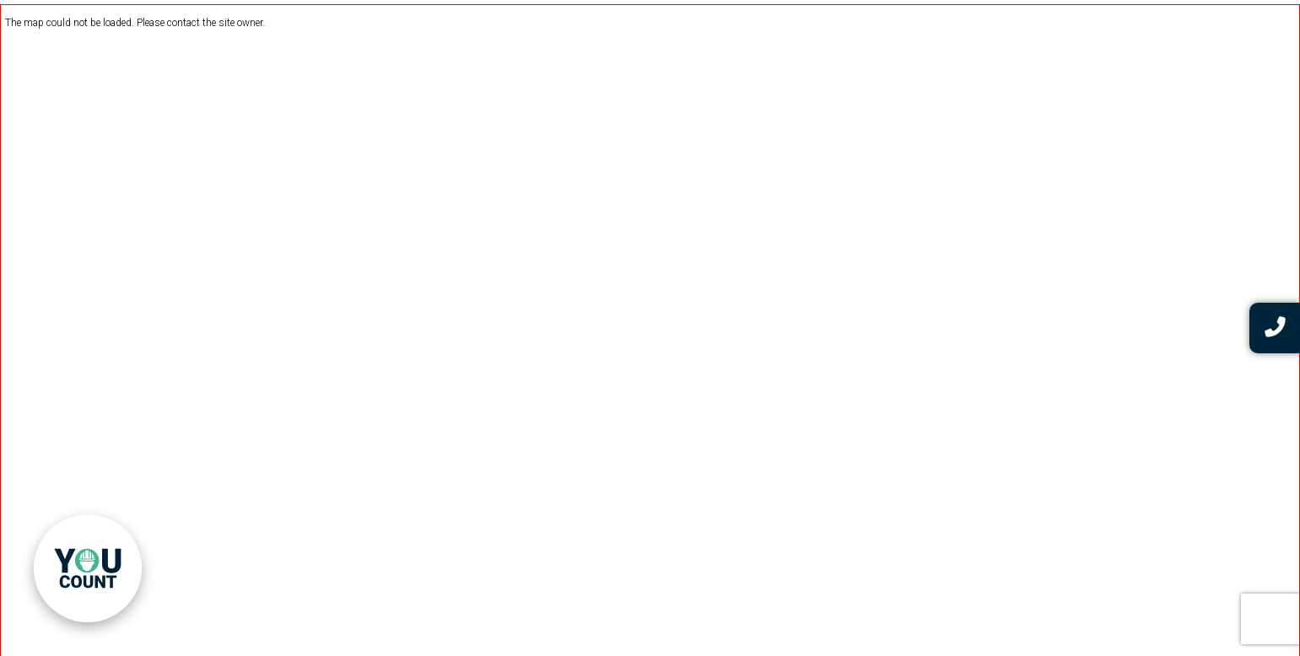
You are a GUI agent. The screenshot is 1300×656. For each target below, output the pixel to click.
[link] (87, 568)
